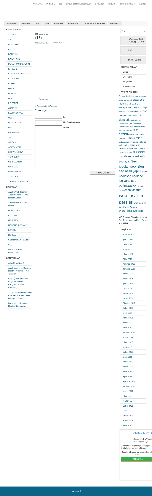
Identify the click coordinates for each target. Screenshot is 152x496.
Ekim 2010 (127, 425)
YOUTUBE (13, 176)
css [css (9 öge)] (138, 115)
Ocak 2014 (127, 288)
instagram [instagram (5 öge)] (123, 142)
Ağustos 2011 (129, 381)
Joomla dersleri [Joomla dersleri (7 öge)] (134, 142)
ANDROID (26, 23)
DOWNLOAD (73, 23)
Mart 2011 (127, 401)
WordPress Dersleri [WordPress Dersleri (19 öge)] (131, 210)
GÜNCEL (12, 93)
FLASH (11, 83)
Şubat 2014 (128, 283)
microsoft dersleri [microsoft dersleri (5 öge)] (125, 152)
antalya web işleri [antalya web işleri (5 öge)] (133, 104)
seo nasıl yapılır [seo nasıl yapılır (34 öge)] (130, 171)
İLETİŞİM (142, 4)
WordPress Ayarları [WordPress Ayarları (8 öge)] (128, 207)
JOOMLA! (12, 108)
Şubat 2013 (128, 308)
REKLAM (111, 4)
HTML (11, 98)
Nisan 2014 (128, 279)
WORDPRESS (14, 171)
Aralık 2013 (128, 293)
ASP (38, 23)
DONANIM (58, 23)
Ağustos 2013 (129, 303)
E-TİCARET (99, 4)
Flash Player (141, 220)
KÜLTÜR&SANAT (16, 113)
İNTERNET (13, 103)
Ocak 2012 (127, 357)
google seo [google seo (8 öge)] (133, 134)
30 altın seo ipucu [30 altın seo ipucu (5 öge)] (139, 96)
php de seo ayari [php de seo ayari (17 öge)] (129, 156)
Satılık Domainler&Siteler (78, 4)
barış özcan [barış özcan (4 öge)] (132, 116)
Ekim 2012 (127, 327)
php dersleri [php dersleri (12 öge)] (139, 152)
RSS (130, 50)
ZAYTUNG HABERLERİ (18, 181)
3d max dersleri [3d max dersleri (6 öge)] (125, 96)
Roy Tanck (123, 220)
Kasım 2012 (128, 322)
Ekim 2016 (127, 259)
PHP (10, 127)
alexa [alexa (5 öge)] (121, 100)
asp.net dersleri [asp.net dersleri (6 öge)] (136, 111)
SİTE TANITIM (14, 147)
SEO (60, 4)
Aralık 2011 (128, 362)
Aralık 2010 (128, 416)
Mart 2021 (127, 249)
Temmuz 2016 (129, 269)
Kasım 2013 (128, 298)
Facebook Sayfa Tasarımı (47, 106)
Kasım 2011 (128, 367)
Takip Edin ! (134, 60)
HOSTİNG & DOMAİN (127, 4)
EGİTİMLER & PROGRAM (19, 74)
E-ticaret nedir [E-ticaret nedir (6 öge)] (132, 126)
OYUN (11, 118)
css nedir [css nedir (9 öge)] (134, 120)
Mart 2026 (127, 234)
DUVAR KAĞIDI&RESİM (95, 23)
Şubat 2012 (128, 352)
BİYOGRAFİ (13, 44)
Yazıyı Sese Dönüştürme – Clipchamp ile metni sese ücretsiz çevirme (20, 295)
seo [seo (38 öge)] (142, 156)
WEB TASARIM (15, 162)
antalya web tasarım (24, 11)
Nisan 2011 (128, 396)
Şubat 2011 (128, 406)
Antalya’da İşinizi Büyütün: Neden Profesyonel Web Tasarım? (19, 271)
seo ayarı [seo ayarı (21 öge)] (125, 161)
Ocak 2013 (127, 313)
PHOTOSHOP (14, 123)
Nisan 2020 (128, 254)
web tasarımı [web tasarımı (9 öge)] (140, 203)
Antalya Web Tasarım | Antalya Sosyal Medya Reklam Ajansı (18, 195)
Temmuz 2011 (129, 386)
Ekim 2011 (127, 371)
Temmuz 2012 (129, 332)
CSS (47, 23)
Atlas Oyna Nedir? (16, 263)
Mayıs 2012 (128, 337)
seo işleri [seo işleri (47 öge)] (137, 166)
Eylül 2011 (127, 376)
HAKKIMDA (50, 4)
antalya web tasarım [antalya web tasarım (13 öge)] (130, 107)
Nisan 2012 (128, 342)
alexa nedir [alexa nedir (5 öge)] (128, 100)
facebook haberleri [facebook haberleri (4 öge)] (125, 130)
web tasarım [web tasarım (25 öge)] (133, 190)
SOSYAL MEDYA (15, 152)
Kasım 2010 (128, 420)
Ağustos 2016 (129, 264)
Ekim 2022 (127, 244)
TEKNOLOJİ (13, 157)
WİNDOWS (13, 167)
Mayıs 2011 (128, 391)
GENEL (11, 88)
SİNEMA (12, 142)
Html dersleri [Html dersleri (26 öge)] (133, 138)
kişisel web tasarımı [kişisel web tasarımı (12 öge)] (137, 148)
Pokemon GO (14, 132)
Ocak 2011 (127, 411)
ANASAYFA (37, 4)
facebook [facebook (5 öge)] (142, 126)
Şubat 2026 (128, 239)
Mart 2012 (127, 347)
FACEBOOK (13, 79)
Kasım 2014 (128, 274)
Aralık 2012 (128, 318)
